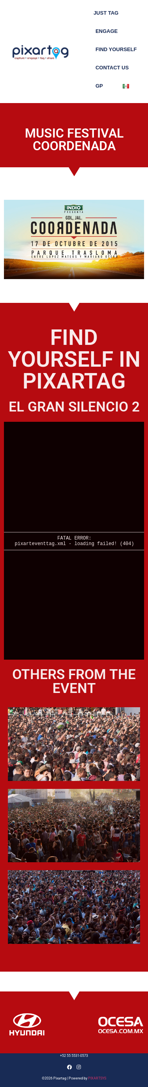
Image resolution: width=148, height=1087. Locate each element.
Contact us (112, 68)
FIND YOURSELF (116, 49)
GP (99, 86)
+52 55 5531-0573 (74, 1056)
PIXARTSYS (97, 1078)
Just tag (106, 13)
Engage (107, 31)
